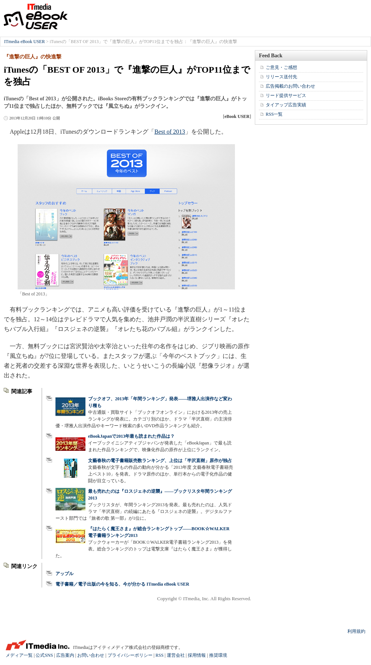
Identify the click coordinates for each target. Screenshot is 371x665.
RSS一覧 (274, 114)
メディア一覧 (19, 655)
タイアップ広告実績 (286, 104)
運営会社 (176, 655)
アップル (64, 573)
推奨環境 (218, 655)
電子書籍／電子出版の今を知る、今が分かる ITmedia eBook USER (122, 584)
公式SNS (44, 655)
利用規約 (356, 631)
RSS (159, 655)
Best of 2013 (169, 131)
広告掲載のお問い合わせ (290, 86)
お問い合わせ (90, 655)
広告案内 (65, 655)
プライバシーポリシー (130, 655)
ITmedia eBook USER (35, 16)
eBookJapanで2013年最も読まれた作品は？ (131, 436)
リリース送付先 (281, 76)
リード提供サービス (286, 95)
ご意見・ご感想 (281, 67)
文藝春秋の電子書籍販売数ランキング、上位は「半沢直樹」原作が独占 (160, 460)
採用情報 (197, 655)
